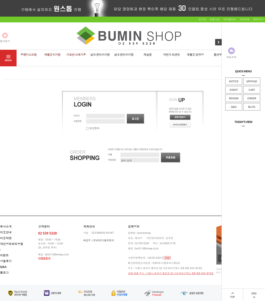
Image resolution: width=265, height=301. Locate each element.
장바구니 (258, 19)
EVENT (234, 90)
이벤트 (4, 255)
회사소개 (6, 226)
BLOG (251, 107)
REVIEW (233, 98)
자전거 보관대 (171, 55)
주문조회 (244, 19)
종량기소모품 (28, 55)
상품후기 (6, 261)
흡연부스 (219, 55)
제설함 (147, 55)
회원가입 (215, 19)
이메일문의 (44, 258)
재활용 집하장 (195, 55)
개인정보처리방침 (11, 244)
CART (251, 90)
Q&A (234, 107)
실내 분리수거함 (124, 55)
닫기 (261, 8)
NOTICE (233, 81)
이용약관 (6, 238)
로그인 (202, 19)
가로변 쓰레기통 (76, 55)
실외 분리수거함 (100, 55)
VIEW (167, 257)
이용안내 (6, 232)
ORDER (251, 98)
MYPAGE (251, 81)
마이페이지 (229, 19)
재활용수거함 (52, 55)
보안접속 (92, 128)
